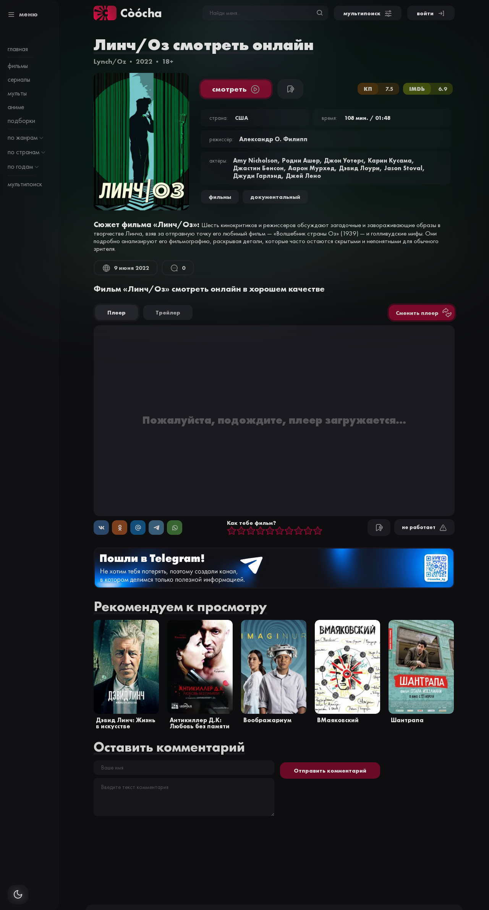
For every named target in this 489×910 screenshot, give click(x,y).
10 (317, 531)
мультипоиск (25, 184)
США (241, 117)
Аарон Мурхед (311, 168)
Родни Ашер (301, 160)
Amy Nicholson (255, 160)
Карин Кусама (390, 160)
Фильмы (220, 196)
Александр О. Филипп (273, 139)
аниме (16, 107)
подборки (21, 120)
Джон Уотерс (344, 160)
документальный (275, 196)
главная (18, 49)
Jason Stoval (403, 168)
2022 (144, 61)
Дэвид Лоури (359, 168)
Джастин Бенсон (258, 168)
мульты (17, 93)
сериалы (19, 79)
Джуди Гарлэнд (257, 175)
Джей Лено (303, 175)
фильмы (18, 65)
